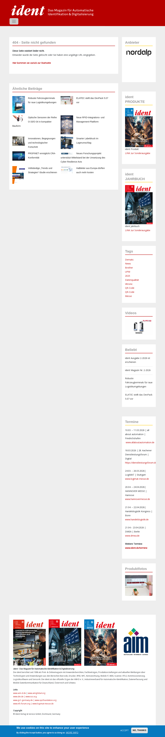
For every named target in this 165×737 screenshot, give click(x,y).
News (128, 263)
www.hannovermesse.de (137, 499)
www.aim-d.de (19, 693)
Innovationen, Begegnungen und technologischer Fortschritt (41, 142)
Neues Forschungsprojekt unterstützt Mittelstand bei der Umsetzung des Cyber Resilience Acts (83, 157)
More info (72, 732)
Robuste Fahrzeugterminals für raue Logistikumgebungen (138, 382)
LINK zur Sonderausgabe (137, 153)
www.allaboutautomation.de (140, 442)
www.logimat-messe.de (137, 478)
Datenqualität (132, 279)
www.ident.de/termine (136, 547)
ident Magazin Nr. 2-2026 (138, 370)
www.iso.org (31, 696)
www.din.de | (19, 696)
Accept (124, 730)
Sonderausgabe (142, 230)
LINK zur (129, 230)
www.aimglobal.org (36, 693)
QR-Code (129, 287)
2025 (127, 275)
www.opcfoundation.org (46, 700)
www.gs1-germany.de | (24, 700)
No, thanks (139, 730)
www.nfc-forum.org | (22, 703)
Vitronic (129, 283)
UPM (127, 271)
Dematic (129, 259)
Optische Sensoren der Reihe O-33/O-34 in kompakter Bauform (34, 121)
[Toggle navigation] (14, 21)
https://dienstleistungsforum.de (141, 462)
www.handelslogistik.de (137, 519)
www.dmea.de (132, 535)
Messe (128, 296)
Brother (129, 267)
